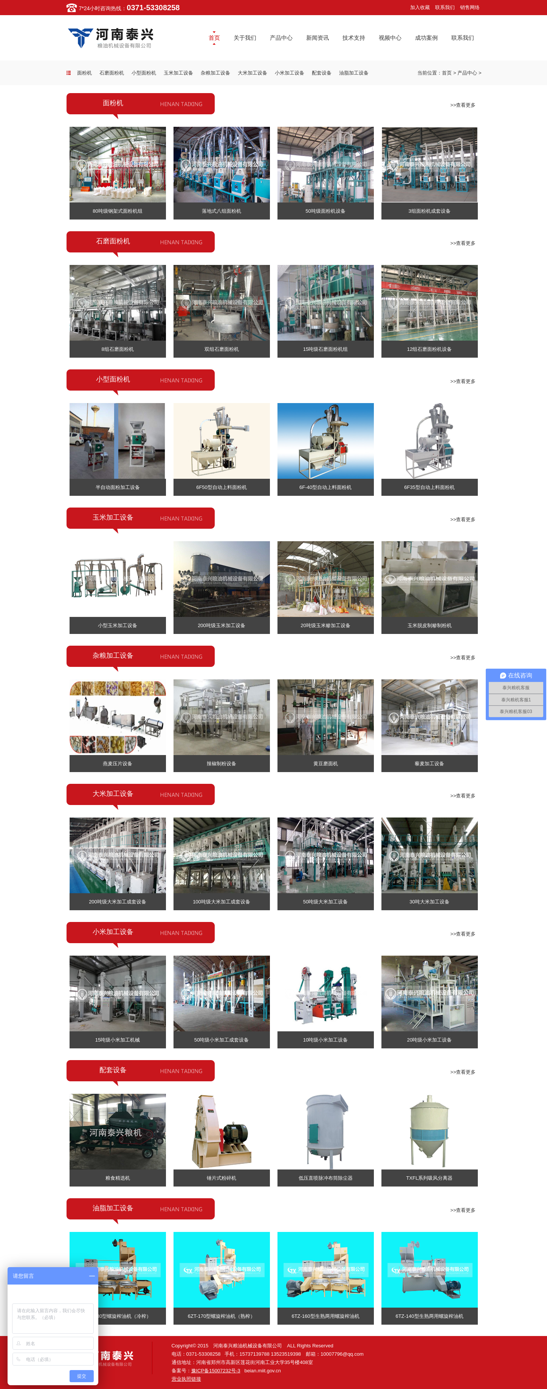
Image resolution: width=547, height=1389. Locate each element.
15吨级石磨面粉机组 (325, 349)
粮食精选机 (117, 1178)
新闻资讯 (317, 37)
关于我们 (245, 37)
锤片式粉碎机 (221, 1178)
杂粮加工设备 (215, 73)
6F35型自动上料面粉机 (429, 487)
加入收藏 (420, 7)
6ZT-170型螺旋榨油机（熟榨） (221, 1316)
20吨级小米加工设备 (429, 1040)
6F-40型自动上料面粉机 (325, 487)
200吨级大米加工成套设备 (117, 902)
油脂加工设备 (354, 73)
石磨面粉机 (111, 73)
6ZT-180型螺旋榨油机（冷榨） (117, 1316)
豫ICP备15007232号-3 (215, 1370)
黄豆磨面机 (325, 763)
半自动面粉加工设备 (118, 487)
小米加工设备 (289, 73)
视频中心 (390, 37)
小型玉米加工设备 (117, 625)
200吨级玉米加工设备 (221, 625)
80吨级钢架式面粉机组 (117, 211)
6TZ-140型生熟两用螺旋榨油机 (429, 1316)
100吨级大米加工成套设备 (221, 902)
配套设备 (322, 73)
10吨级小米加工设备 (325, 1040)
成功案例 (426, 37)
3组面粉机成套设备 (429, 211)
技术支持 (353, 37)
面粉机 (84, 73)
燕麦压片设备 (117, 763)
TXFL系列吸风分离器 (429, 1178)
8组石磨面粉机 (117, 349)
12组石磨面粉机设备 (429, 349)
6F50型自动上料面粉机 (221, 487)
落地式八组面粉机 (221, 211)
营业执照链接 (186, 1379)
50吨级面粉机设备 (325, 211)
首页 (214, 37)
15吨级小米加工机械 (117, 1040)
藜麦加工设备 (429, 763)
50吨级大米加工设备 (325, 902)
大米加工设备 (252, 73)
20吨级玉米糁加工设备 (325, 625)
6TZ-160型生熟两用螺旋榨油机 (325, 1316)
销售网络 (470, 7)
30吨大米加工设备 (429, 902)
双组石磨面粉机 (222, 349)
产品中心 (281, 37)
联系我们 (445, 7)
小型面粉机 (144, 73)
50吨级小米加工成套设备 (221, 1040)
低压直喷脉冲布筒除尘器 (326, 1178)
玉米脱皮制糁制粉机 (430, 625)
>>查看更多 (463, 105)
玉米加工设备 (178, 73)
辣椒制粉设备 (221, 763)
